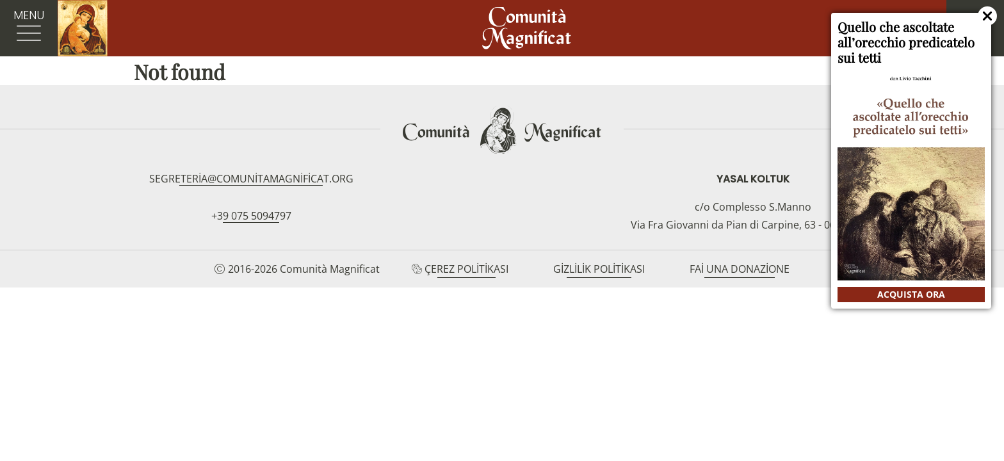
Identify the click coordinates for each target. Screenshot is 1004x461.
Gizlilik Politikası (599, 269)
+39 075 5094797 (251, 216)
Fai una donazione (739, 269)
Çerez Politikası (466, 269)
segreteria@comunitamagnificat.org (251, 179)
